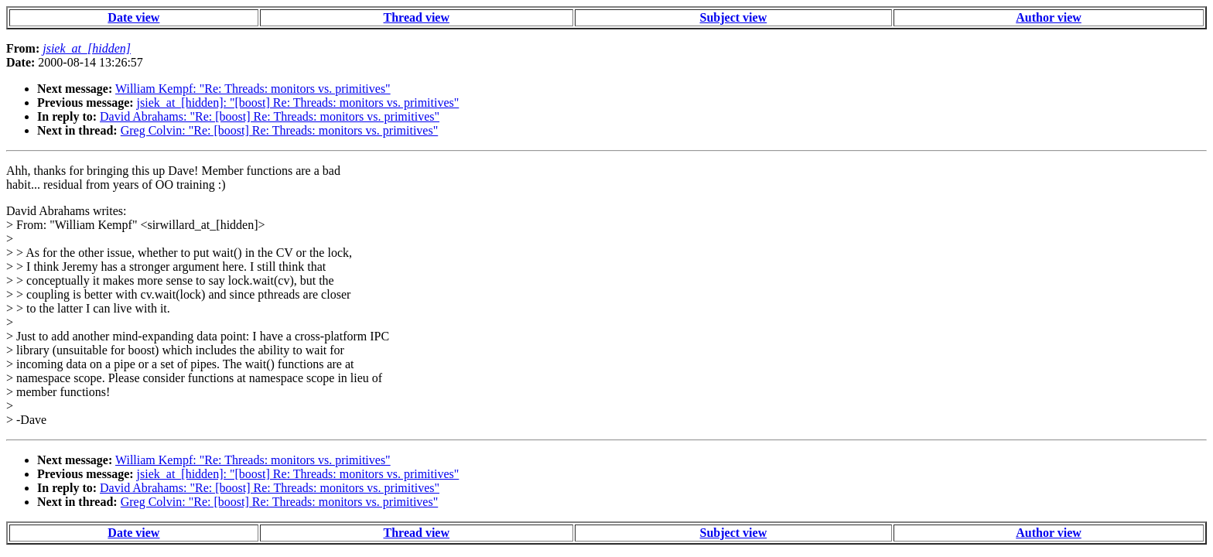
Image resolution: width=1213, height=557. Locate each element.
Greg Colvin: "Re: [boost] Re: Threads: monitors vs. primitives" (280, 130)
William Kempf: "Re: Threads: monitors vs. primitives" (253, 88)
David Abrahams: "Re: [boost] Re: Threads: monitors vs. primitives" (269, 116)
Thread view (416, 17)
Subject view (733, 17)
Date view (133, 17)
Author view (1048, 17)
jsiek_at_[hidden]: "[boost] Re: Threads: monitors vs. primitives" (298, 102)
